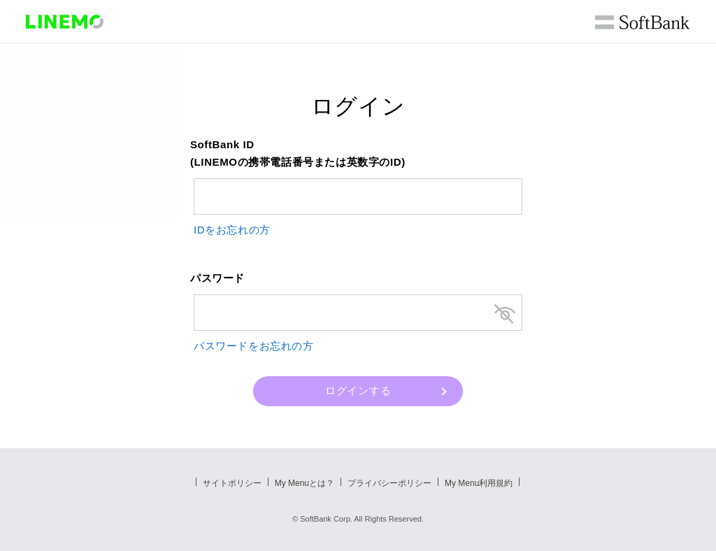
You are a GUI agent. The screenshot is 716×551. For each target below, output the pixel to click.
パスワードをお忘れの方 (254, 346)
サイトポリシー (232, 483)
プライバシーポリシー (389, 483)
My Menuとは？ (304, 483)
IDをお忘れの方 (232, 230)
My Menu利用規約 (479, 483)
